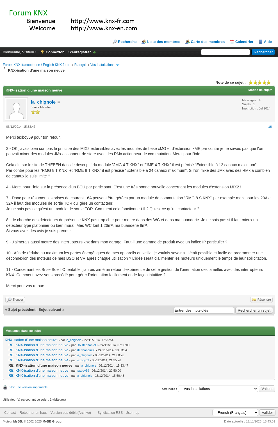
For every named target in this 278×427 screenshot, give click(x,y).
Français (80, 65)
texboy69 (83, 360)
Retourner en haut (33, 413)
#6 (270, 126)
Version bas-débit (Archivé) (71, 413)
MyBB (17, 421)
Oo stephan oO (87, 345)
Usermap (132, 413)
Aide (268, 42)
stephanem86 (86, 350)
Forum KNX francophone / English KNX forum (37, 65)
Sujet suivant (49, 309)
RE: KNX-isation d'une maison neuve (38, 345)
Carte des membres (208, 42)
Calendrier (244, 42)
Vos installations (102, 65)
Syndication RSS (110, 413)
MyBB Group (51, 421)
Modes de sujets (260, 90)
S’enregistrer (79, 52)
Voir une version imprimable (29, 387)
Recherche (127, 42)
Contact (10, 413)
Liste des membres (163, 42)
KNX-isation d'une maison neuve (31, 340)
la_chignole (43, 102)
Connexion (55, 52)
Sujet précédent (22, 309)
